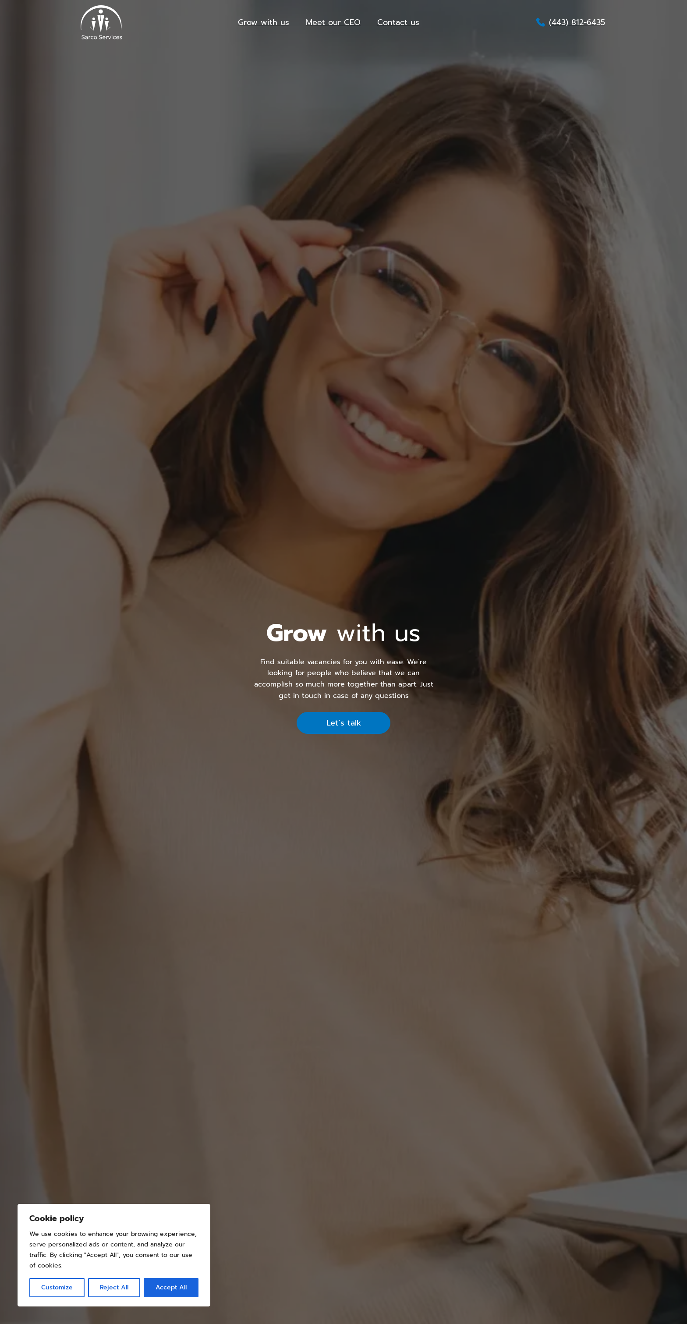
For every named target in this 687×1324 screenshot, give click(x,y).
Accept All (171, 1287)
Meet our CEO (333, 22)
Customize (57, 1287)
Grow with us (263, 22)
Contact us (398, 22)
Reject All (114, 1287)
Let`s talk (343, 723)
